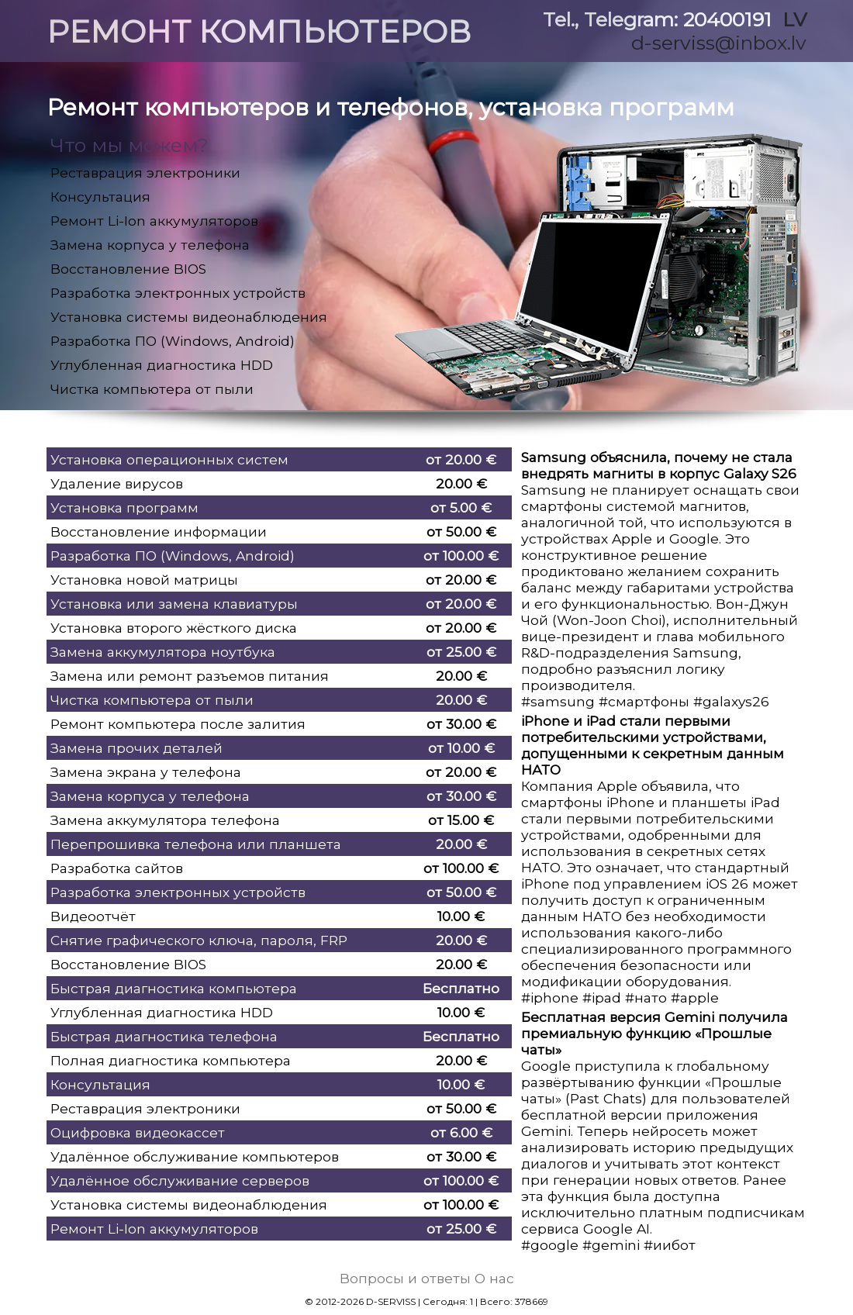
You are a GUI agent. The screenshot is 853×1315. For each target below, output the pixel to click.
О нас (494, 1278)
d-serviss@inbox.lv (718, 42)
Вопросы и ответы (405, 1278)
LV (794, 19)
